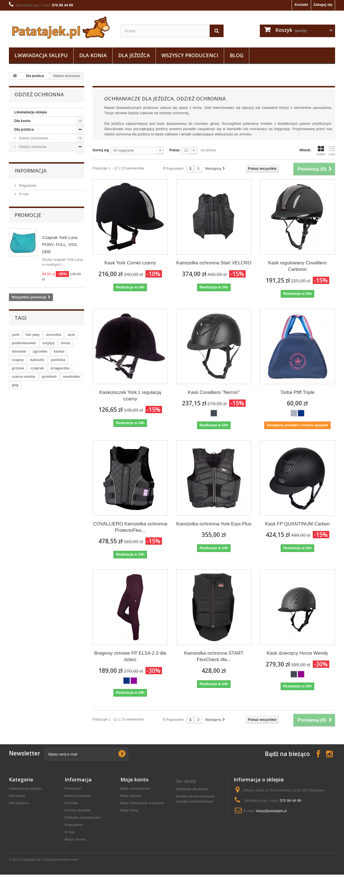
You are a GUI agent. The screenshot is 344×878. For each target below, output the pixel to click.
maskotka (71, 460)
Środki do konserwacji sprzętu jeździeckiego (195, 798)
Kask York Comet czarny (130, 262)
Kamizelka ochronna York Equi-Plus (213, 524)
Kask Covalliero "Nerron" (214, 392)
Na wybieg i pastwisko (36, 233)
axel (71, 418)
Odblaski (29, 173)
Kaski (27, 155)
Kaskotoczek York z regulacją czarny (130, 395)
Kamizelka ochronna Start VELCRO (213, 262)
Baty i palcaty (29, 190)
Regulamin (27, 269)
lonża (65, 427)
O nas (23, 278)
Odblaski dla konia (192, 789)
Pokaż (174, 150)
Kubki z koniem (189, 835)
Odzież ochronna (32, 147)
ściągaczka (60, 452)
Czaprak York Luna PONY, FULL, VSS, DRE (60, 328)
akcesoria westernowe (195, 828)
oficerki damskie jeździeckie (190, 811)
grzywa (18, 452)
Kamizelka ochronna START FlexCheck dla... (214, 656)
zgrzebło (40, 435)
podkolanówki (24, 427)
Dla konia (93, 55)
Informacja (30, 254)
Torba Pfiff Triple (297, 392)
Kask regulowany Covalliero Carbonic (297, 266)
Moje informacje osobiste (142, 803)
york (15, 418)
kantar (59, 435)
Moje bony (129, 810)
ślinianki (19, 435)
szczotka (53, 418)
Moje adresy (130, 796)
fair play (33, 418)
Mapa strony (75, 839)
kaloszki (37, 443)
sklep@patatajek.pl (271, 811)
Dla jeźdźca (134, 55)
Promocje (27, 299)
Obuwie (24, 207)
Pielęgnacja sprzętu (34, 199)
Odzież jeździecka (33, 138)
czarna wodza (23, 460)
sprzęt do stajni (189, 843)
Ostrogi (24, 225)
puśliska (58, 443)
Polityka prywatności (83, 817)
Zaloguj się (322, 5)
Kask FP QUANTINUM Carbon (297, 524)
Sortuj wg (101, 150)
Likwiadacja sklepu (41, 55)
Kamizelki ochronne (38, 164)
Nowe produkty (78, 796)
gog (15, 468)
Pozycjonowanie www (60, 863)
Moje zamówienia (135, 788)
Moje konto (134, 779)
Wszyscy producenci (189, 55)
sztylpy (48, 427)
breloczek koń (188, 821)
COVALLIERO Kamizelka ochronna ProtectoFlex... (130, 527)
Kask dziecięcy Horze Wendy (297, 653)
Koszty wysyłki (78, 810)
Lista (331, 151)
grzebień (49, 460)
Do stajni (25, 216)
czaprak (37, 452)
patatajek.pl (31, 863)
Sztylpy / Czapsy (32, 181)
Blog (236, 55)
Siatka (320, 151)
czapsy (18, 443)
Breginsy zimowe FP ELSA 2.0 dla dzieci (130, 656)
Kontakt (301, 5)
